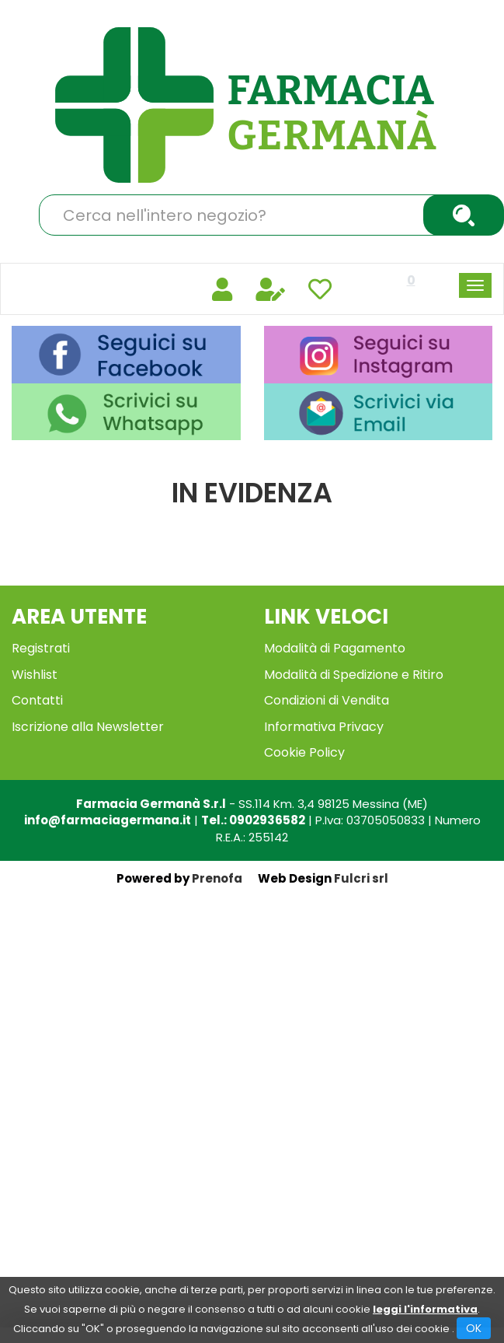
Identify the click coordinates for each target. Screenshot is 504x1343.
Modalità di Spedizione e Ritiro (353, 675)
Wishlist (34, 675)
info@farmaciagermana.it (107, 820)
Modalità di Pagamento (334, 648)
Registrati (41, 648)
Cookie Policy (304, 752)
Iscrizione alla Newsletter (88, 727)
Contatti (37, 700)
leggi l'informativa (425, 1309)
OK (473, 1328)
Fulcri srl (361, 878)
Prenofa (217, 878)
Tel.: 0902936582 (253, 820)
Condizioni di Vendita (326, 700)
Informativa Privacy (324, 727)
